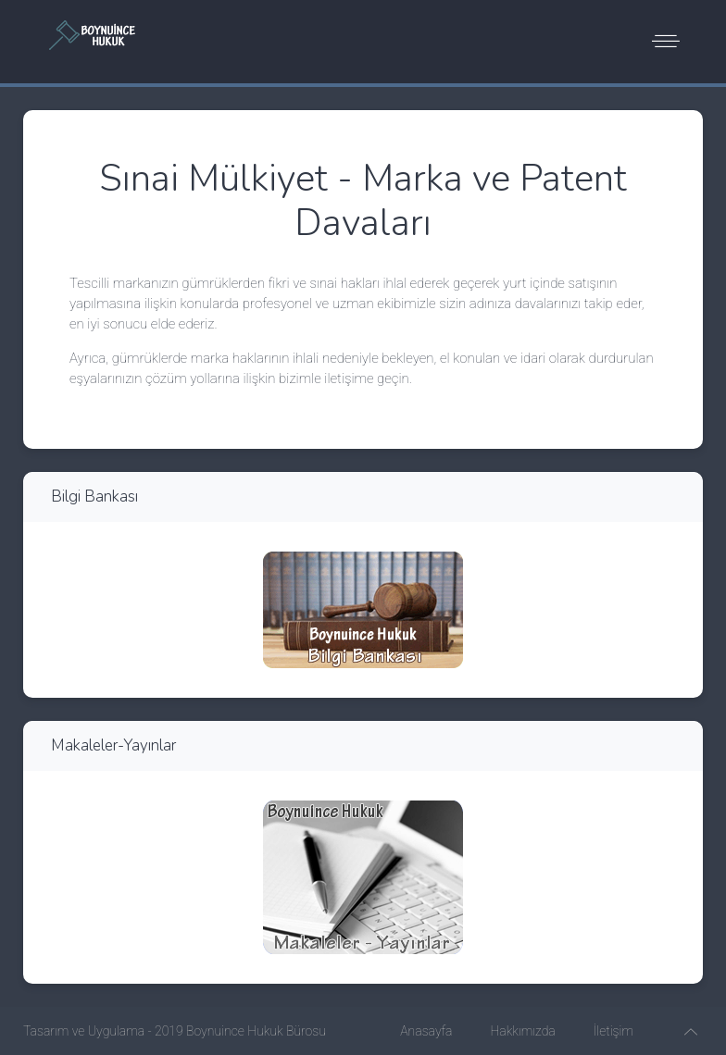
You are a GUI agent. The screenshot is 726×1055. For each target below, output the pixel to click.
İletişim (613, 1031)
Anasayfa (426, 1031)
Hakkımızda (522, 1031)
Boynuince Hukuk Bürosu (256, 1031)
